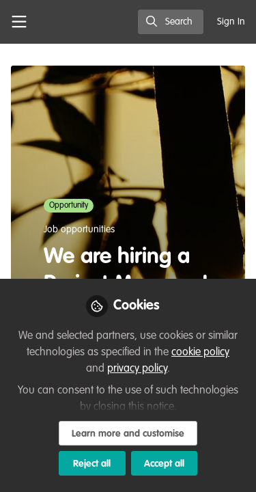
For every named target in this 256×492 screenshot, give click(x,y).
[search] (170, 22)
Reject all (92, 464)
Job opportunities (79, 229)
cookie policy (200, 352)
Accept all (164, 464)
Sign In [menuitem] (231, 22)
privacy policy (137, 369)
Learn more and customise (128, 434)
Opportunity (68, 206)
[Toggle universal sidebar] (19, 22)
